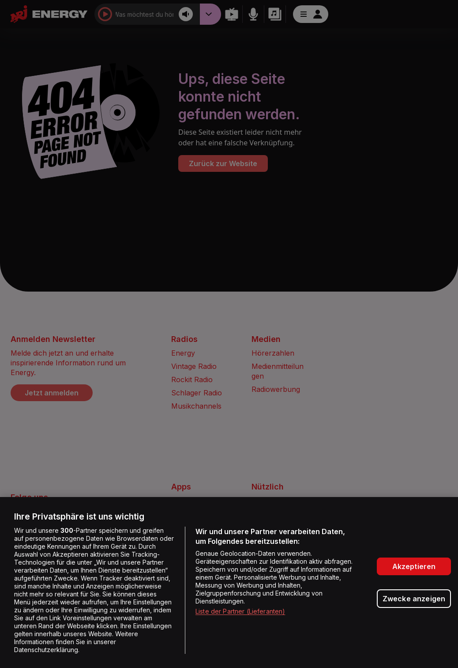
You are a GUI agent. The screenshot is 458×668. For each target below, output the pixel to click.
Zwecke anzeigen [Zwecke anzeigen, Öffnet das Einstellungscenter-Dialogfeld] (414, 598)
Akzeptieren (414, 566)
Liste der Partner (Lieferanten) (240, 611)
